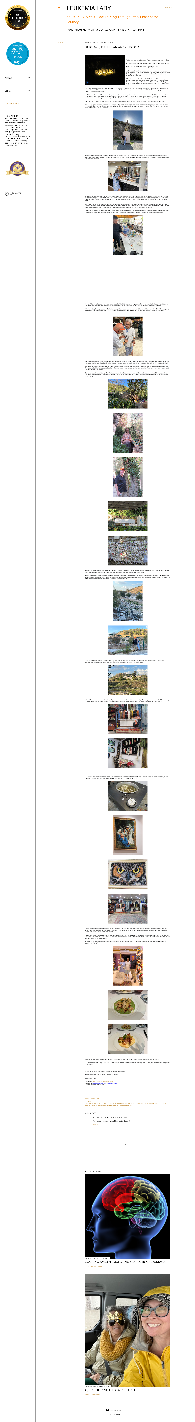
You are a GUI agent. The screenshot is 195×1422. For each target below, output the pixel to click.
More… (142, 29)
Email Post (95, 1098)
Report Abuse (12, 103)
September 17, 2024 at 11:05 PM (115, 1117)
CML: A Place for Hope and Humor (102, 1081)
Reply (95, 1125)
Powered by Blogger (115, 1410)
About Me (80, 29)
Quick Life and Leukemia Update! (110, 1390)
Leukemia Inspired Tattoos (120, 29)
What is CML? (95, 29)
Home (70, 29)
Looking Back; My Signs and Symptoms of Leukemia (125, 1262)
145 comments (96, 1266)
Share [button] (60, 42)
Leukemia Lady (89, 7)
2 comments (95, 1395)
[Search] (168, 7)
